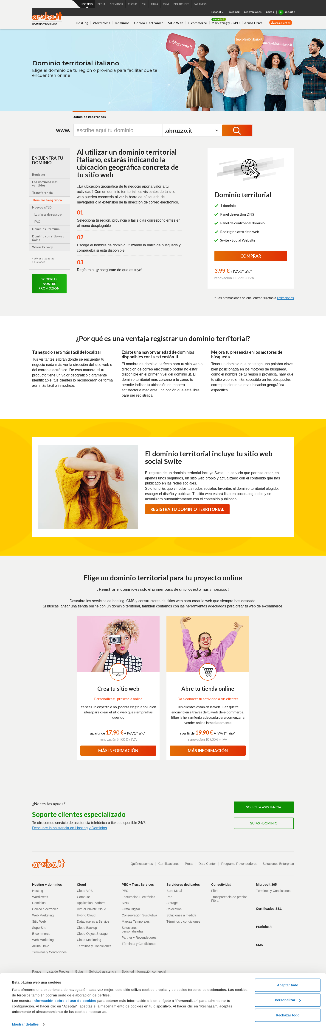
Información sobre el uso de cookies (64, 994)
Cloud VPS (85, 891)
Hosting (82, 23)
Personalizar (288, 994)
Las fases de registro (48, 214)
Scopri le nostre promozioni (49, 283)
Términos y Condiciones (49, 952)
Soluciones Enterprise (278, 864)
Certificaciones (169, 864)
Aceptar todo (287, 979)
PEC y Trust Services (138, 884)
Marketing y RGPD (225, 23)
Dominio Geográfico (47, 200)
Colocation (174, 909)
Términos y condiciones (183, 921)
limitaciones (285, 298)
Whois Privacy (42, 247)
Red (169, 897)
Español (218, 12)
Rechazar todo (287, 1009)
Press (189, 864)
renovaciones (252, 12)
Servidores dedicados (183, 884)
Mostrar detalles (25, 1018)
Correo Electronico (148, 23)
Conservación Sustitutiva (139, 915)
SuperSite (39, 928)
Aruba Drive (253, 23)
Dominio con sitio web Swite (48, 238)
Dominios (122, 23)
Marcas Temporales (136, 921)
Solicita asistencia (263, 807)
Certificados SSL (269, 908)
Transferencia (42, 193)
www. (63, 130)
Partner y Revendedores (139, 937)
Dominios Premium (45, 229)
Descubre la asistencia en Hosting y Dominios (69, 828)
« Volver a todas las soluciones (43, 260)
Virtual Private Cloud (91, 909)
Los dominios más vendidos (45, 183)
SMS (259, 945)
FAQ (37, 221)
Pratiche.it (264, 927)
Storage (172, 903)
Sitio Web (175, 23)
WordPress (101, 23)
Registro (38, 174)
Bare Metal (174, 891)
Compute (83, 897)
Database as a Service (93, 921)
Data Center (207, 864)
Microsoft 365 (266, 884)
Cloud (81, 884)
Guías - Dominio (264, 823)
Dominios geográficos (89, 117)
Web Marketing (43, 915)
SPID (125, 903)
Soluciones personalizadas (132, 929)
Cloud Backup (87, 928)
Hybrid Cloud (86, 915)
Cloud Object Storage (92, 933)
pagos (270, 12)
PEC (125, 891)
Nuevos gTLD (42, 207)
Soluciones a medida (181, 915)
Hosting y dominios (47, 884)
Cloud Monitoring (89, 940)
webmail (234, 12)
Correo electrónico (45, 909)
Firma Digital (131, 909)
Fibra (215, 891)
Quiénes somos (142, 864)
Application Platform (91, 903)
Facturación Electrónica (138, 897)
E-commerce (197, 23)
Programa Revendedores (239, 864)
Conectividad (221, 884)
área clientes (282, 23)
